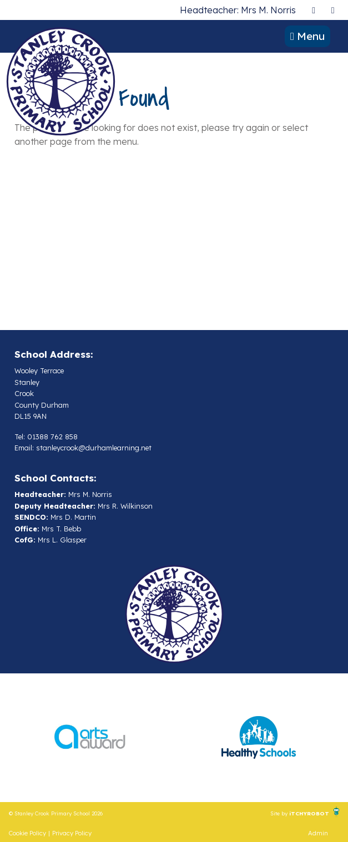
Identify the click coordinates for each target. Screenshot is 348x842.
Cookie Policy (27, 833)
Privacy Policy (72, 833)
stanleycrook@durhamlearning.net (94, 447)
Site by (279, 813)
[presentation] (313, 9)
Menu (307, 36)
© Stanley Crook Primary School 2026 (56, 813)
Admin (318, 833)
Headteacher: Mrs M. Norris (238, 10)
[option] (90, 737)
